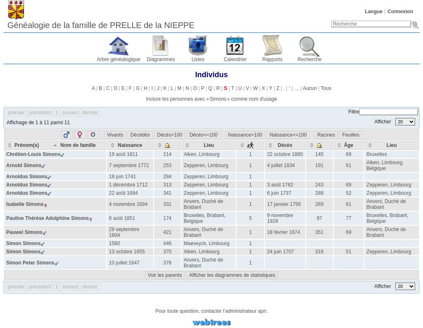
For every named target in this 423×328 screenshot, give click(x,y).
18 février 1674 (283, 232)
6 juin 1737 (279, 193)
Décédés (140, 135)
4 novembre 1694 (128, 204)
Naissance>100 (245, 135)
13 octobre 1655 (127, 252)
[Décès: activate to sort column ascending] (285, 145)
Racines (326, 135)
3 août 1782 (280, 185)
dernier (89, 113)
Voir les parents (165, 275)
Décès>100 (169, 135)
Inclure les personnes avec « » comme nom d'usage (211, 99)
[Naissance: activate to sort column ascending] (130, 145)
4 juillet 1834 (281, 165)
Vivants (115, 135)
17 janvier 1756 (284, 204)
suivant (70, 113)
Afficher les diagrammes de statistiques (232, 275)
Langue (374, 11)
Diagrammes (161, 59)
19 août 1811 (123, 154)
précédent (40, 113)
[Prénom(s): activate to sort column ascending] (26, 145)
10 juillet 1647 (124, 263)
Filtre (383, 112)
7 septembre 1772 (129, 165)
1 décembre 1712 (128, 185)
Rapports (272, 59)
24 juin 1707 (280, 252)
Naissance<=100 (288, 135)
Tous (326, 88)
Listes (198, 59)
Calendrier (235, 59)
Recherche (309, 59)
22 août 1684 (123, 193)
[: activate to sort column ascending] (167, 145)
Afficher (394, 122)
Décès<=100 (204, 135)
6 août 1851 (122, 218)
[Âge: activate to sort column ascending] (349, 145)
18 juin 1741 (122, 176)
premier (16, 113)
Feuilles (350, 135)
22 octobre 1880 (285, 154)
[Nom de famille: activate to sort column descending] (78, 145)
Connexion (400, 11)
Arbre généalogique (118, 59)
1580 (114, 243)
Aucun (310, 88)
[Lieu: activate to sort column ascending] (209, 145)
